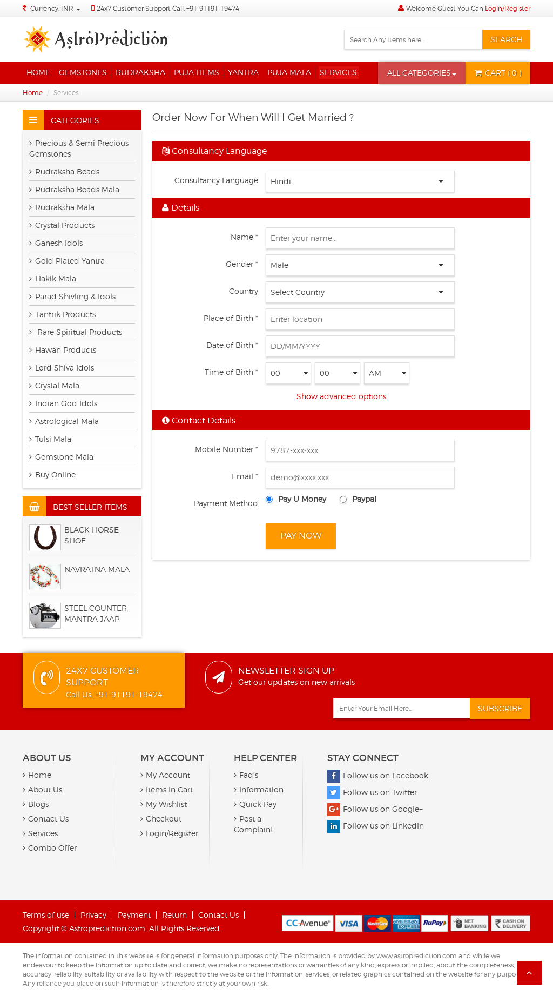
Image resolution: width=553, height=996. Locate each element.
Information (259, 789)
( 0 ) (498, 72)
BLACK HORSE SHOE (91, 535)
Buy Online (52, 474)
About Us (42, 789)
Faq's (246, 774)
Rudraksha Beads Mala (74, 189)
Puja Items (196, 72)
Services (338, 72)
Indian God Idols (63, 403)
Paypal (364, 498)
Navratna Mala (97, 569)
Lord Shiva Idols (61, 367)
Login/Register (507, 8)
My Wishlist (163, 804)
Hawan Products (62, 349)
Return (174, 914)
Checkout (160, 818)
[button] (422, 73)
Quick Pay (255, 804)
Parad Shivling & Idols (72, 296)
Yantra (243, 72)
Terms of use (46, 914)
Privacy (93, 914)
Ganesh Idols (56, 242)
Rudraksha (140, 72)
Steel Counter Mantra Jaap (95, 613)
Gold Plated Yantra (67, 260)
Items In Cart (166, 789)
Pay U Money (302, 498)
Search (506, 39)
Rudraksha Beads (64, 171)
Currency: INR (55, 8)
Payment (134, 914)
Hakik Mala (52, 278)
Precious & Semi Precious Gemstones (79, 148)
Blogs (36, 804)
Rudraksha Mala (62, 207)
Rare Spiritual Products (75, 332)
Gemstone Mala (61, 456)
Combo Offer (50, 847)
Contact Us (46, 818)
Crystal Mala (54, 385)
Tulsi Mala (50, 438)
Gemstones (83, 72)
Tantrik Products (62, 314)
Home (38, 72)
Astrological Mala (64, 421)
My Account (165, 774)
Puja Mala (289, 72)
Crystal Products (62, 225)
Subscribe (500, 708)
